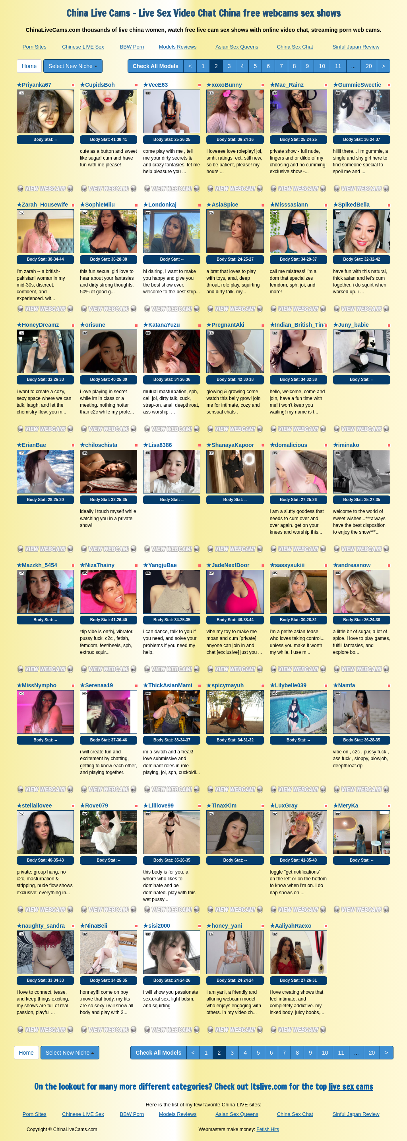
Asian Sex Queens (236, 47)
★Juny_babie (351, 325)
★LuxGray (284, 805)
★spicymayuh (225, 685)
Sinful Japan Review (356, 47)
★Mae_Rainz (287, 85)
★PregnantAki (225, 325)
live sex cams (351, 1086)
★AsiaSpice (222, 204)
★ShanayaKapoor (230, 445)
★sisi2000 (156, 926)
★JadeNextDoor (227, 565)
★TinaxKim (221, 805)
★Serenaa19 (96, 685)
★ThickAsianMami (167, 685)
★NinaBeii (93, 926)
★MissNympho (36, 685)
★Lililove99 (158, 805)
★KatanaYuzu (161, 325)
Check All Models (155, 66)
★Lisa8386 (157, 445)
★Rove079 (94, 805)
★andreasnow (352, 565)
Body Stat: (45, 139)
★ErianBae (31, 445)
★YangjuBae (160, 565)
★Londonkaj (159, 204)
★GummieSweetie (357, 85)
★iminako (346, 445)
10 (322, 66)
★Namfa (344, 685)
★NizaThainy (97, 565)
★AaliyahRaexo (291, 926)
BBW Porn (132, 47)
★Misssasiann (289, 204)
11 (338, 66)
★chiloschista (98, 445)
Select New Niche (72, 66)
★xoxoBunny (224, 85)
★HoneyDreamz (38, 325)
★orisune (92, 325)
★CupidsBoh (97, 85)
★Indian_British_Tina (298, 325)
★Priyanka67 (34, 85)
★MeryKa (346, 805)
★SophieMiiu (97, 204)
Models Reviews (178, 47)
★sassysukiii (287, 565)
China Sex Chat (295, 47)
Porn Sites (35, 47)
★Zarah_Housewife (42, 204)
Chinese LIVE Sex (83, 47)
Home (29, 66)
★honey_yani (224, 926)
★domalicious (289, 445)
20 (369, 66)
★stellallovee (34, 805)
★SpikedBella (351, 204)
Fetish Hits (267, 1129)
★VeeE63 (155, 85)
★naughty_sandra (41, 926)
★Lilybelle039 (288, 685)
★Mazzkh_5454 (37, 565)
